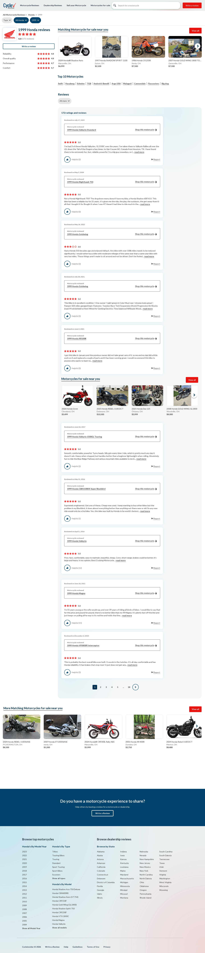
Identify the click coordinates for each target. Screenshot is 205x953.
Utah (161, 867)
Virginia (162, 874)
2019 (24, 867)
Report (156, 159)
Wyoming (163, 890)
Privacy (106, 947)
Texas (162, 863)
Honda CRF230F (59, 912)
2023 (24, 851)
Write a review (192, 5)
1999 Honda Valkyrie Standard (112, 130)
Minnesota (125, 886)
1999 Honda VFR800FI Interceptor (112, 645)
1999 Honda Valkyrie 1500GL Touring (112, 436)
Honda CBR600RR (60, 893)
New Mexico (145, 867)
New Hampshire (147, 859)
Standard (56, 863)
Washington (164, 878)
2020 (24, 863)
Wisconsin (164, 886)
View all (195, 30)
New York (144, 871)
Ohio (142, 882)
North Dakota (146, 878)
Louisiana (124, 867)
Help (66, 947)
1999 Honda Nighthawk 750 (112, 182)
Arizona (100, 859)
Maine (123, 871)
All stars (63, 101)
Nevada (143, 855)
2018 (24, 871)
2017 (24, 874)
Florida (100, 886)
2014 (24, 886)
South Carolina (165, 851)
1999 (34, 20)
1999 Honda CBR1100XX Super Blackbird (112, 489)
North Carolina (146, 874)
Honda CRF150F (59, 901)
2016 (24, 878)
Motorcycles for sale (100, 5)
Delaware (101, 878)
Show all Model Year (31, 928)
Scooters (56, 874)
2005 (24, 921)
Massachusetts (127, 878)
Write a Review (102, 813)
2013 (24, 890)
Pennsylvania (145, 894)
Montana (124, 897)
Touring (55, 859)
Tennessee (164, 859)
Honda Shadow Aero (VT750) (65, 897)
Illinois (100, 897)
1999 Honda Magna (112, 593)
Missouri (124, 894)
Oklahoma (144, 886)
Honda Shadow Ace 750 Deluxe (66, 889)
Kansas (123, 859)
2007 (24, 913)
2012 (24, 894)
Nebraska (144, 851)
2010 (24, 901)
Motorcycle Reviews (29, 5)
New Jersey (145, 863)
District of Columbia (106, 882)
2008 (24, 909)
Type (5, 20)
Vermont (163, 871)
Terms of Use (93, 947)
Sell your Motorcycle (76, 5)
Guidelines (77, 947)
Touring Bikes (58, 855)
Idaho (99, 894)
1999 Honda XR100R (112, 338)
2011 (24, 897)
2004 (24, 924)
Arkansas (101, 863)
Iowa (122, 855)
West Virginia (165, 882)
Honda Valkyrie (58, 924)
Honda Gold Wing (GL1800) (64, 904)
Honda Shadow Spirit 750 (63, 908)
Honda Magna (58, 920)
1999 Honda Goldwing (112, 234)
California (101, 867)
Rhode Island (145, 897)
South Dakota (165, 855)
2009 (24, 905)
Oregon (143, 890)
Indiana (123, 851)
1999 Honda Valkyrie (112, 541)
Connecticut (102, 874)
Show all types (58, 878)
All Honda (20, 20)
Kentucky (124, 863)
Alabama (100, 851)
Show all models (59, 928)
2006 (24, 917)
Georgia (100, 890)
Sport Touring (58, 867)
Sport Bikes (57, 871)
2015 (24, 882)
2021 (24, 859)
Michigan (124, 882)
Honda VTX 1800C (60, 916)
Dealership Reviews (53, 5)
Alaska (100, 855)
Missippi (123, 890)
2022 (24, 855)
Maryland (124, 874)
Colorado (101, 871)
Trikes (55, 851)
